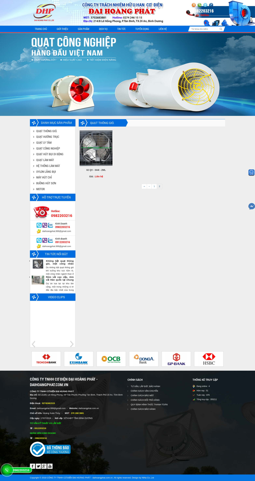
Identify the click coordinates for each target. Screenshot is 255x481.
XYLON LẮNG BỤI (46, 172)
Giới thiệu (62, 29)
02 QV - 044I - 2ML (96, 170)
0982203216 (21, 470)
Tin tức (121, 29)
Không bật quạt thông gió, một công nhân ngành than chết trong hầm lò (60, 262)
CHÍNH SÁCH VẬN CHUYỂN (144, 391)
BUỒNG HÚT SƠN (46, 183)
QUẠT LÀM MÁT (45, 160)
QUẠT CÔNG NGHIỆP (48, 148)
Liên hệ (163, 29)
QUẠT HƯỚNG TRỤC (47, 137)
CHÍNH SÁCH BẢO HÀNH (143, 409)
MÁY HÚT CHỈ (44, 177)
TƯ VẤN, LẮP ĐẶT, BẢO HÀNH (145, 386)
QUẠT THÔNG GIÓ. (46, 131)
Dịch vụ (103, 29)
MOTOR (40, 189)
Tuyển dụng (142, 29)
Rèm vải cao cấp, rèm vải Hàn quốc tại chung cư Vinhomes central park (60, 278)
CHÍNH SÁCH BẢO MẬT (142, 395)
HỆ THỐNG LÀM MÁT (48, 166)
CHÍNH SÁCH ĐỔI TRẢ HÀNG (145, 400)
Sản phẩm (83, 29)
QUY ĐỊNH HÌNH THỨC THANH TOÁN (149, 404)
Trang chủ (41, 29)
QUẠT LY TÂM (44, 142)
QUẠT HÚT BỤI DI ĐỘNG (49, 154)
